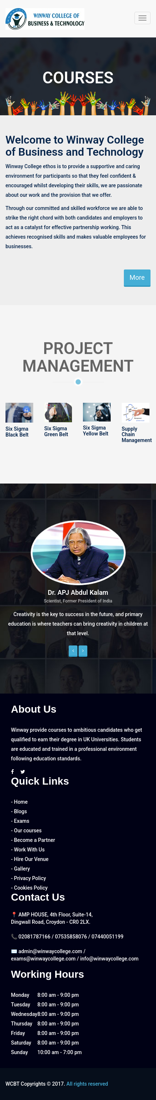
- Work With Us (28, 850)
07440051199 (107, 937)
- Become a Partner (33, 840)
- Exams (20, 821)
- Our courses (26, 830)
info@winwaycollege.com (109, 959)
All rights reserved (87, 1084)
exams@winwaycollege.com (43, 959)
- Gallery (20, 869)
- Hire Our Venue (30, 859)
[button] (73, 651)
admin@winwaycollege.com (50, 951)
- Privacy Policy (28, 878)
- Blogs (19, 811)
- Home (19, 802)
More (137, 277)
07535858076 (71, 937)
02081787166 (35, 937)
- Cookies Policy (29, 888)
